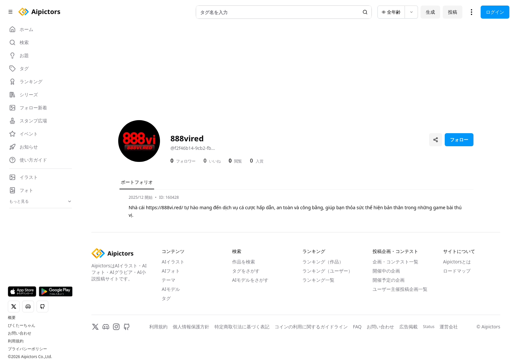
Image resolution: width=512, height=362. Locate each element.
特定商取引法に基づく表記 (242, 326)
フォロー (459, 139)
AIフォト (171, 271)
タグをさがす (246, 271)
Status (428, 326)
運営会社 (449, 326)
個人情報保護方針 (191, 326)
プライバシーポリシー (27, 349)
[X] (95, 327)
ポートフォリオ (137, 182)
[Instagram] (116, 327)
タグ (166, 298)
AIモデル (171, 289)
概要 (12, 317)
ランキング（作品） (323, 262)
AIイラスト (173, 262)
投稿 (452, 12)
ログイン (495, 12)
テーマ (168, 280)
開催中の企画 (386, 271)
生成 (430, 12)
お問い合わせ (19, 333)
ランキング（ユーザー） (327, 271)
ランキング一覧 (318, 280)
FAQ (357, 326)
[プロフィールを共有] (435, 139)
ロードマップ (457, 271)
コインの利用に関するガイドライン (311, 326)
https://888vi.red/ (164, 207)
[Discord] (106, 327)
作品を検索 (243, 262)
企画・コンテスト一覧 (395, 262)
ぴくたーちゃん (21, 325)
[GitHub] (127, 327)
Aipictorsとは (457, 262)
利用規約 (16, 341)
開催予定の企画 (389, 280)
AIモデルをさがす (250, 280)
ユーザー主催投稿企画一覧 (400, 289)
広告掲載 (408, 326)
